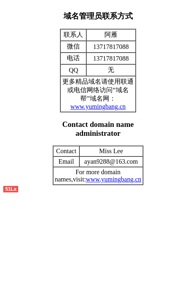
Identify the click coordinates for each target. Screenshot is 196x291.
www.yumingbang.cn (98, 106)
